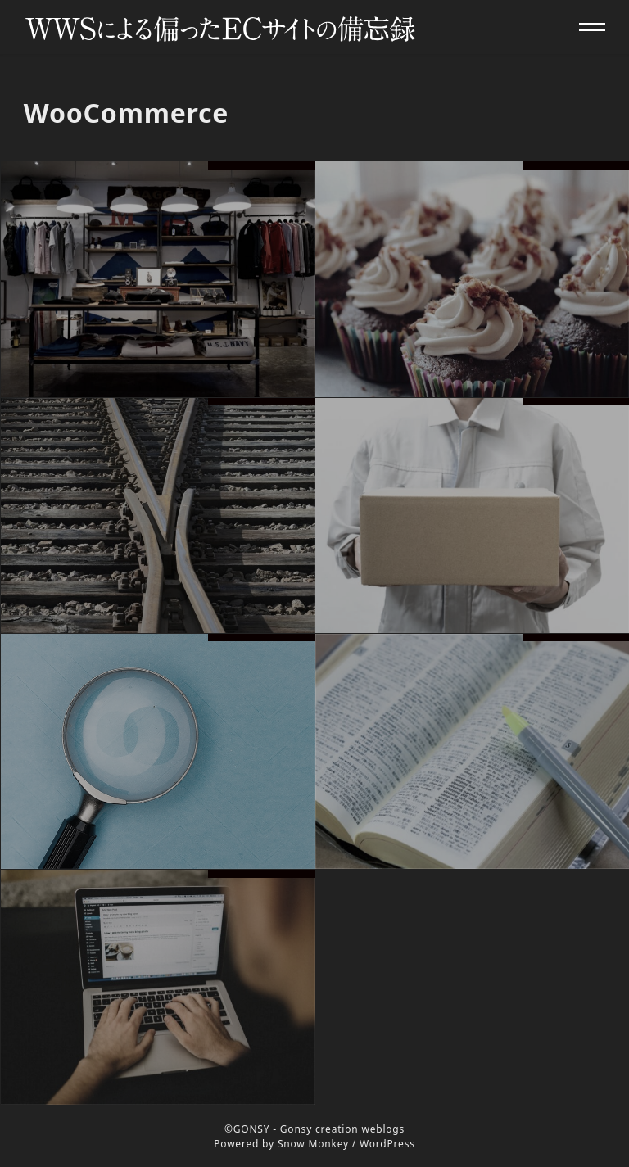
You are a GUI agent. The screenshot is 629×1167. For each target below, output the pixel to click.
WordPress (387, 1144)
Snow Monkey (313, 1144)
